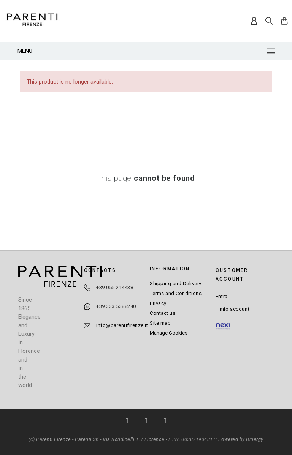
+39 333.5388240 (116, 306)
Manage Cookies (168, 333)
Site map (160, 323)
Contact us (162, 313)
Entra (222, 296)
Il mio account (232, 309)
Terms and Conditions (176, 293)
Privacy (158, 303)
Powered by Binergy (240, 439)
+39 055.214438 (114, 287)
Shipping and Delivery (176, 283)
